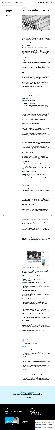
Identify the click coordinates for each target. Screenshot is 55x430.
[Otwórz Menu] (38, 2)
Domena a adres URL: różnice (10, 14)
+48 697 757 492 (8, 413)
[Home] (17, 2)
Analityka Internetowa (8, 421)
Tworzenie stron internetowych (26, 421)
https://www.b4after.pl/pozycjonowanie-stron (34, 214)
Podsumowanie (8, 15)
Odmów (45, 427)
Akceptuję (38, 427)
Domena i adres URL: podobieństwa (11, 12)
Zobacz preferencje (50, 427)
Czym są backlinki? (3, 215)
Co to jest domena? (8, 10)
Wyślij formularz (27, 397)
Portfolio (6, 422)
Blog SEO (23, 422)
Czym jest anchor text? (51, 215)
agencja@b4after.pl (18, 413)
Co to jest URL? (8, 11)
